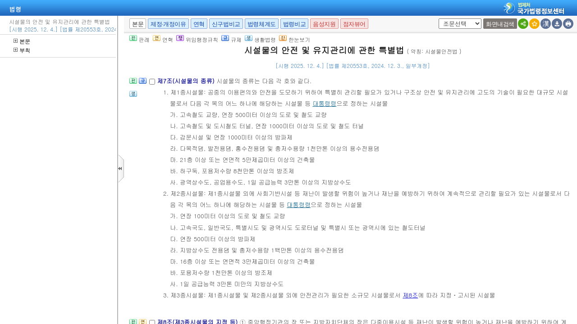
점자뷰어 (354, 24)
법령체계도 (261, 24)
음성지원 (324, 24)
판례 (139, 39)
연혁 (199, 24)
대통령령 (324, 103)
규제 (231, 39)
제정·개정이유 (168, 24)
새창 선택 (437, 18)
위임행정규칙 (197, 39)
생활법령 (260, 39)
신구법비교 (226, 24)
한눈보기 (294, 39)
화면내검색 (500, 24)
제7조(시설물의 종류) (186, 80)
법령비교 (294, 24)
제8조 (410, 295)
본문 (22, 41)
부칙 (22, 50)
